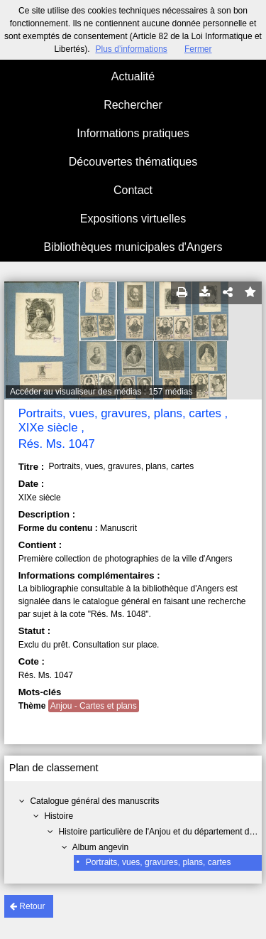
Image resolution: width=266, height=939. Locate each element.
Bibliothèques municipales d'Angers (132, 247)
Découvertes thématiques (133, 162)
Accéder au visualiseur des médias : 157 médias (101, 392)
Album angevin (100, 847)
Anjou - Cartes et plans (93, 706)
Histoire (58, 816)
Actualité (133, 76)
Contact (133, 190)
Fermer (198, 49)
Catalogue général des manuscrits (94, 801)
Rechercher (133, 105)
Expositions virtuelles (133, 219)
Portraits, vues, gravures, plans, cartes (158, 862)
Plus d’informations (131, 49)
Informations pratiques (133, 133)
